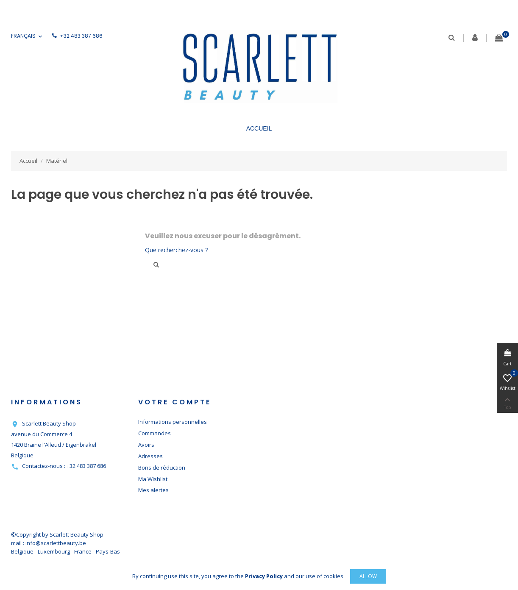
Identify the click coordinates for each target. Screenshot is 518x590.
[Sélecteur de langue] (27, 36)
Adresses (150, 456)
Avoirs (146, 444)
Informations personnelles (172, 422)
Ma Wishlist (152, 479)
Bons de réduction (161, 467)
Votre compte (174, 402)
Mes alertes (153, 490)
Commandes (154, 433)
